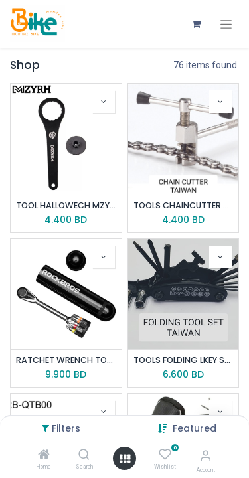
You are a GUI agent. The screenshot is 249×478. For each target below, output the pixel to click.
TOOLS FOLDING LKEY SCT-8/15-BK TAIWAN (183, 360)
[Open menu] (125, 459)
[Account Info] (205, 455)
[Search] (84, 455)
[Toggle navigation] (226, 24)
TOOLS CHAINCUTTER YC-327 (183, 205)
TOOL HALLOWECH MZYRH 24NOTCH (66, 205)
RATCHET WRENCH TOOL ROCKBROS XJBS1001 (66, 360)
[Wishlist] (165, 455)
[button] (194, 428)
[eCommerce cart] (196, 24)
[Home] (44, 455)
